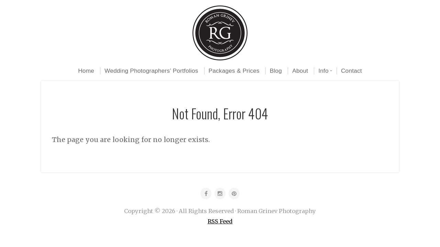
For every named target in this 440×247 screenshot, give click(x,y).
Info (323, 70)
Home (86, 70)
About (300, 70)
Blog (276, 70)
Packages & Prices (234, 70)
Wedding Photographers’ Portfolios (151, 70)
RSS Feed (220, 221)
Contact (351, 70)
